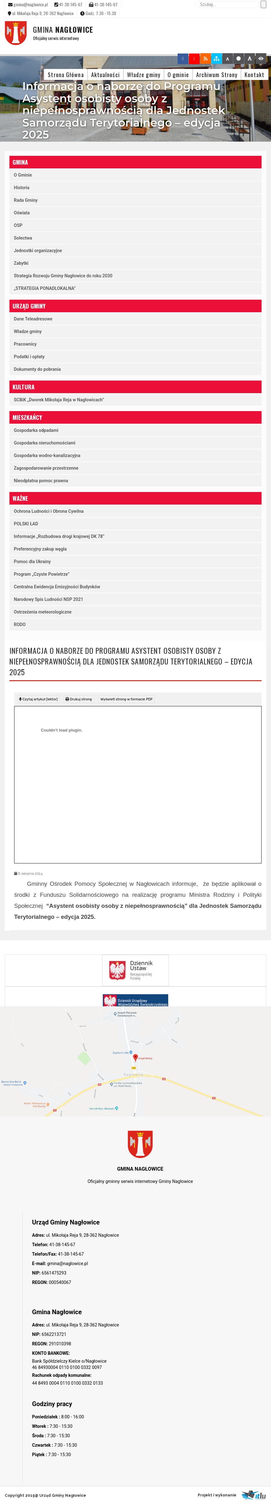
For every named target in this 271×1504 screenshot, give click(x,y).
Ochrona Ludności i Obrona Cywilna (49, 511)
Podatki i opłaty (29, 356)
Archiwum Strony (217, 74)
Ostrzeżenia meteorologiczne (43, 611)
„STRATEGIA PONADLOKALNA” (45, 288)
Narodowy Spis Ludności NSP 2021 (48, 599)
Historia (21, 187)
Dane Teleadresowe (33, 318)
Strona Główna (66, 74)
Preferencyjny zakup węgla (40, 548)
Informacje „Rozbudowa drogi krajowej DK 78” (59, 536)
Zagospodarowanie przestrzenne (46, 468)
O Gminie (23, 175)
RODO (19, 624)
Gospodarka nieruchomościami (44, 442)
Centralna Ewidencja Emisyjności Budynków (57, 586)
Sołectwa (23, 237)
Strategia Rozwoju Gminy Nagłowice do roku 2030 (63, 275)
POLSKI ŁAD (26, 523)
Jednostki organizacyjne (38, 250)
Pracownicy (25, 344)
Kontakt (254, 74)
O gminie (178, 74)
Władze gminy (143, 74)
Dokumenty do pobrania (37, 369)
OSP (18, 225)
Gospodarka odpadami (36, 430)
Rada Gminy (25, 200)
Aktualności (105, 74)
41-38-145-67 (61, 1244)
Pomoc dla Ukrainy (32, 561)
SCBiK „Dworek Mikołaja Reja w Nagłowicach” (59, 399)
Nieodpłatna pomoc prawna (41, 480)
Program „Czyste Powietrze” (41, 574)
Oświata (22, 212)
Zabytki (21, 263)
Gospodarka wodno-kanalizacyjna (47, 455)
